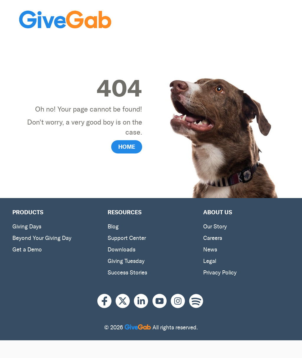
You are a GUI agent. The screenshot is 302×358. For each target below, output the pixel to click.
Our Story (215, 226)
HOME (126, 146)
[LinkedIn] (143, 301)
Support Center (127, 238)
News (210, 249)
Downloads (121, 249)
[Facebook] (106, 301)
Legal (209, 261)
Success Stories (127, 272)
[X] (125, 301)
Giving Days (26, 226)
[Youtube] (161, 301)
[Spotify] (196, 301)
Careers (212, 238)
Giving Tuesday (126, 261)
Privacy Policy (220, 272)
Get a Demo (27, 249)
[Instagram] (180, 301)
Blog (113, 226)
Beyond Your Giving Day (41, 238)
